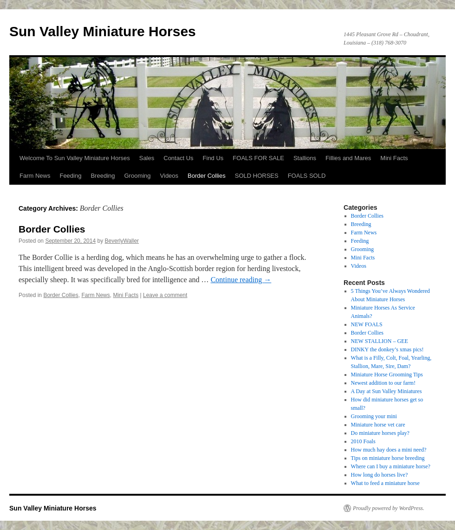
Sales (147, 158)
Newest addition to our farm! (383, 383)
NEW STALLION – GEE (379, 341)
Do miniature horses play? (380, 433)
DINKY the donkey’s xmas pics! (387, 349)
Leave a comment (165, 295)
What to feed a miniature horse (385, 483)
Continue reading (241, 280)
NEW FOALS (367, 324)
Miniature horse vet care (378, 424)
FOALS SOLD (307, 175)
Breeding (103, 175)
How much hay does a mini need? (389, 449)
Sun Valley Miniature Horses (102, 31)
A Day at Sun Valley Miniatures (386, 391)
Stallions (304, 158)
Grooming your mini (374, 416)
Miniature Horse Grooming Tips (387, 374)
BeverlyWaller (122, 241)
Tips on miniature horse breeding (388, 458)
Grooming (137, 175)
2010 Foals (363, 441)
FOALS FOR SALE (258, 158)
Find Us (213, 158)
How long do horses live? (379, 475)
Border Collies (207, 175)
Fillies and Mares (348, 158)
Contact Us (178, 158)
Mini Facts (394, 158)
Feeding (70, 175)
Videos (169, 175)
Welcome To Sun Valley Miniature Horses (75, 158)
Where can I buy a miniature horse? (390, 466)
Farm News (35, 175)
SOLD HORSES (257, 175)
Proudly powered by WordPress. (388, 508)
